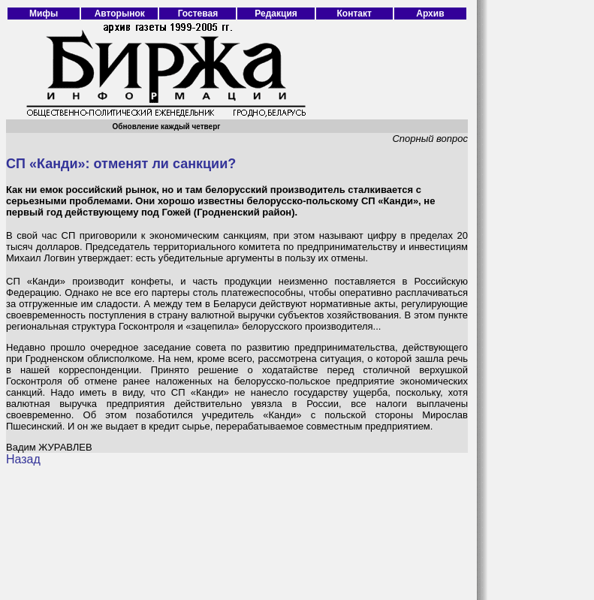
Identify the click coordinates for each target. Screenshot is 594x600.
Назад (23, 459)
